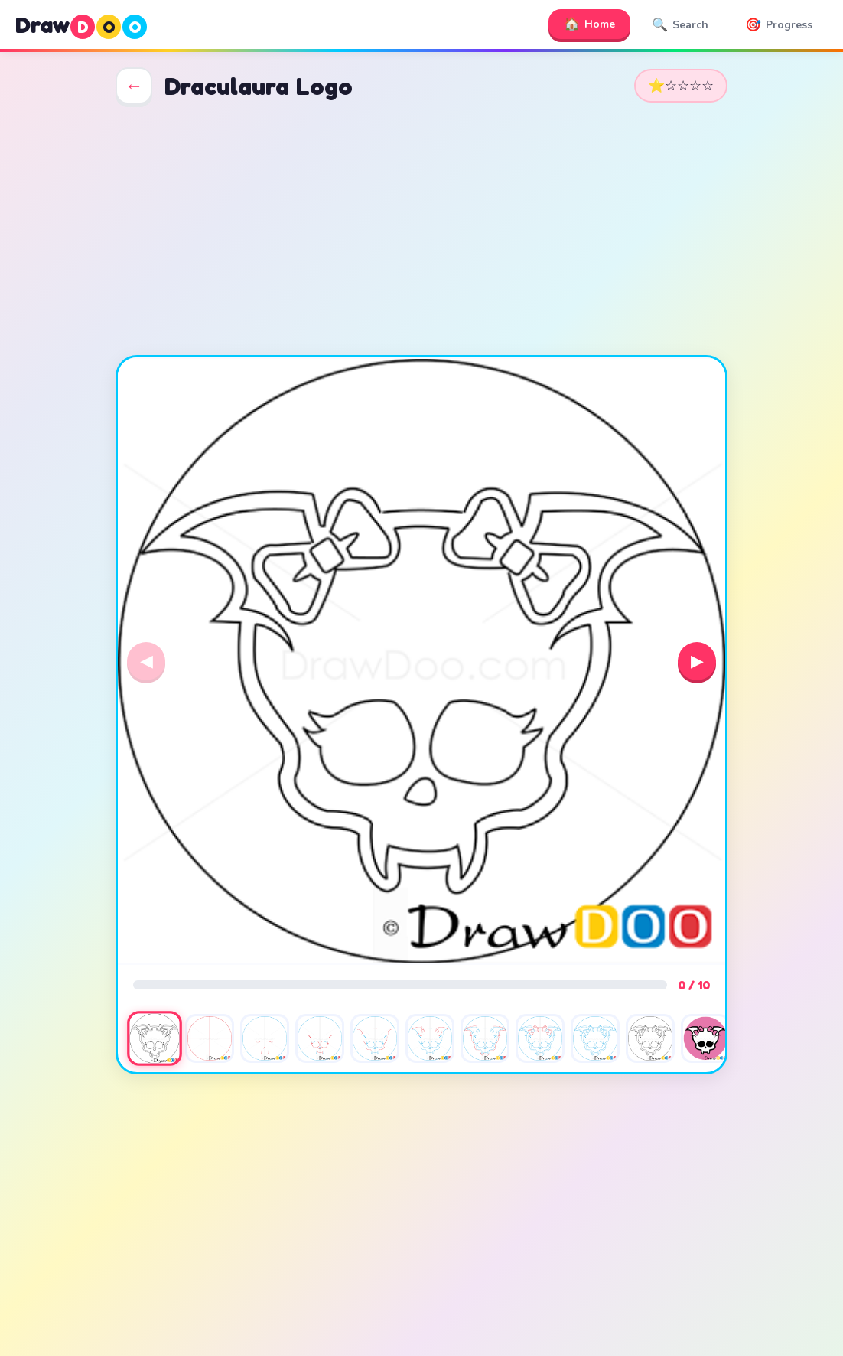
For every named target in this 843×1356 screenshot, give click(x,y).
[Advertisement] (421, 229)
